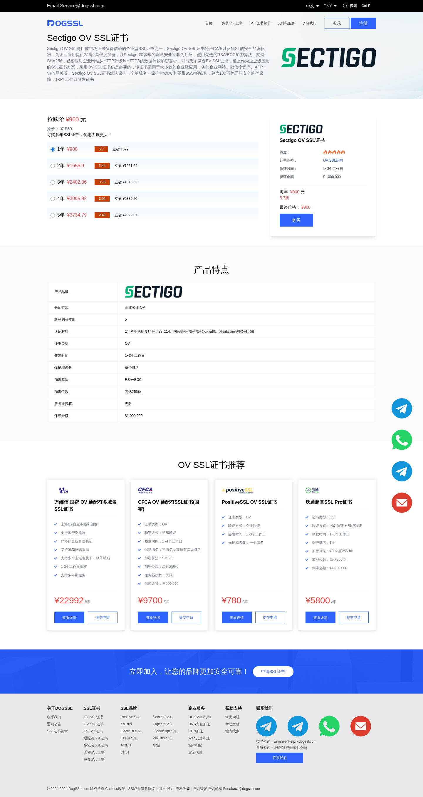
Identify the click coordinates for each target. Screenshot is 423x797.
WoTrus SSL (162, 738)
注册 (363, 23)
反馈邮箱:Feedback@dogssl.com (234, 789)
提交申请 (102, 617)
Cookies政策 (115, 789)
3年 (72, 182)
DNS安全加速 (199, 724)
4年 (72, 198)
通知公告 (54, 724)
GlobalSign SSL (165, 731)
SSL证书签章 (57, 731)
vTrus (125, 752)
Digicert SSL (162, 724)
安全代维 (195, 752)
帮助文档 (232, 724)
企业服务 (196, 708)
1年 (67, 149)
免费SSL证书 (232, 23)
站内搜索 (232, 731)
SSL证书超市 (260, 23)
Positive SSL (131, 717)
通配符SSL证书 (96, 738)
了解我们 (309, 23)
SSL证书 (92, 708)
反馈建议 (200, 789)
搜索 (357, 5)
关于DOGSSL (60, 708)
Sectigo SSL (162, 717)
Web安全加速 (198, 738)
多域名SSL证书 (96, 745)
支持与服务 (286, 23)
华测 (156, 745)
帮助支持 (233, 708)
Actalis (126, 745)
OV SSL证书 (333, 160)
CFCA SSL (129, 738)
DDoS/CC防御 (199, 717)
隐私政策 (183, 789)
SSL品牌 (129, 708)
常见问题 (232, 717)
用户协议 (165, 789)
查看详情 (69, 618)
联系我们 (54, 717)
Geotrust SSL (131, 731)
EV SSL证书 (93, 731)
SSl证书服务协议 (141, 789)
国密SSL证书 (94, 752)
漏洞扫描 (195, 745)
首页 (208, 23)
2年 (70, 165)
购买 (296, 220)
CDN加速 (195, 731)
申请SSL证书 (273, 671)
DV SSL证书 (93, 717)
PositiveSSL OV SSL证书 (249, 502)
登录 (337, 23)
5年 (72, 214)
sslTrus (126, 724)
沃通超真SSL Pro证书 (329, 502)
